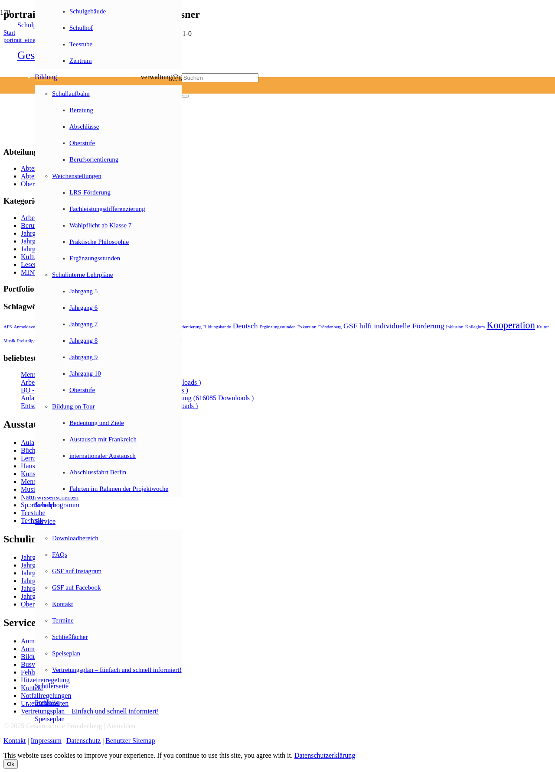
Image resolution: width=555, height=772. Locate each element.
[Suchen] (220, 77)
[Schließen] (185, 96)
